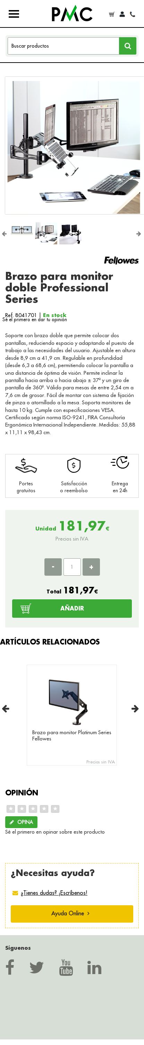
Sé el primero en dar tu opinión (34, 319)
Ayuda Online (70, 913)
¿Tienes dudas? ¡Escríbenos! (54, 892)
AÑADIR (72, 608)
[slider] (33, 809)
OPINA (21, 822)
